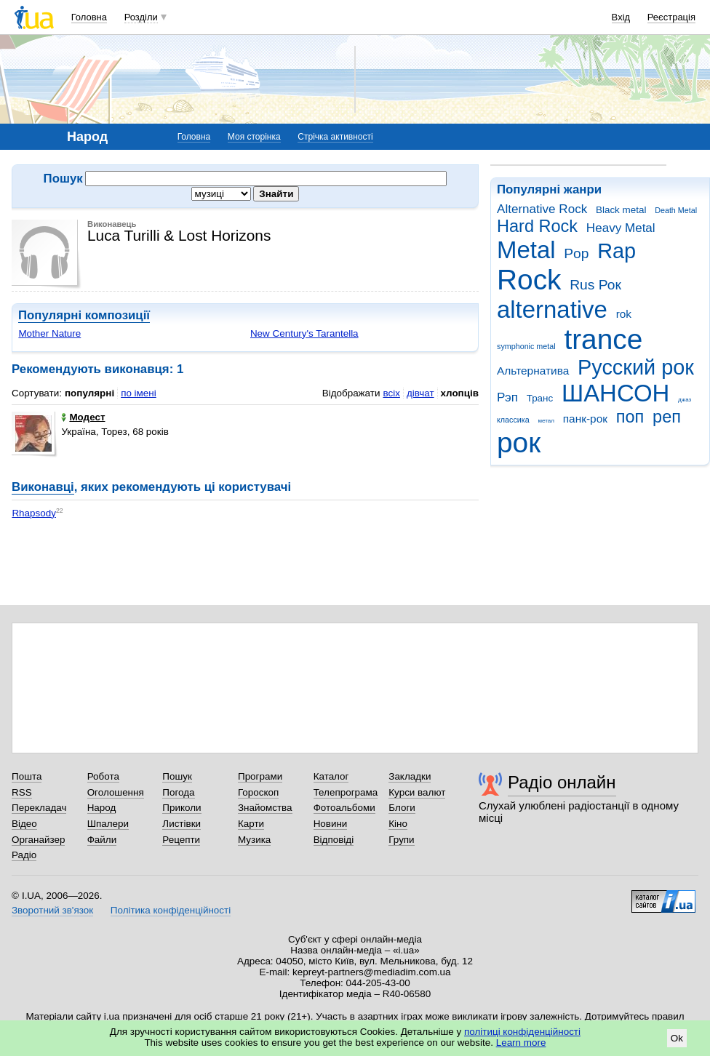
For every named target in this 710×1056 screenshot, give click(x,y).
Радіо (24, 854)
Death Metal (676, 210)
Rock (529, 279)
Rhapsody (34, 513)
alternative (552, 309)
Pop (576, 253)
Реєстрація (671, 17)
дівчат (420, 393)
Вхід (621, 17)
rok (623, 314)
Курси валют (416, 792)
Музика (254, 839)
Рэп (507, 397)
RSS (22, 792)
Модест (83, 417)
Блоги (401, 807)
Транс (540, 398)
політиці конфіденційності (522, 1031)
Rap (616, 251)
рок (519, 442)
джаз (684, 399)
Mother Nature (49, 333)
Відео (24, 823)
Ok (677, 1038)
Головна (89, 17)
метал (546, 420)
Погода (178, 792)
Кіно (397, 823)
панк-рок (585, 418)
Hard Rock (537, 226)
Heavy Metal (620, 228)
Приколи (181, 807)
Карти (251, 823)
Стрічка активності (335, 137)
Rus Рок (595, 284)
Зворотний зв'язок (52, 910)
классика (513, 419)
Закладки (409, 776)
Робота (103, 776)
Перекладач (39, 807)
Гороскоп (258, 792)
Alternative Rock (542, 209)
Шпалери (108, 823)
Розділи (141, 17)
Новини (331, 823)
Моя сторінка (254, 137)
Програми (260, 776)
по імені (138, 393)
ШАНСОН (615, 393)
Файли (102, 839)
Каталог (331, 776)
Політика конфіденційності (171, 910)
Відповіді (334, 839)
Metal (526, 249)
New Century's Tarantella (304, 333)
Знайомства (265, 807)
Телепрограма (346, 792)
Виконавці (43, 487)
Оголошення (115, 792)
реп (667, 416)
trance (603, 339)
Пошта (26, 776)
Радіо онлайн (562, 782)
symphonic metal (526, 346)
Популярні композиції (84, 315)
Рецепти (181, 839)
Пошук (177, 776)
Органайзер (38, 839)
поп (630, 416)
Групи (401, 839)
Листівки (181, 823)
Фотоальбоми (344, 807)
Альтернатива (533, 370)
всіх (391, 393)
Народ (101, 807)
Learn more (521, 1042)
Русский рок (636, 367)
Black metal (621, 209)
